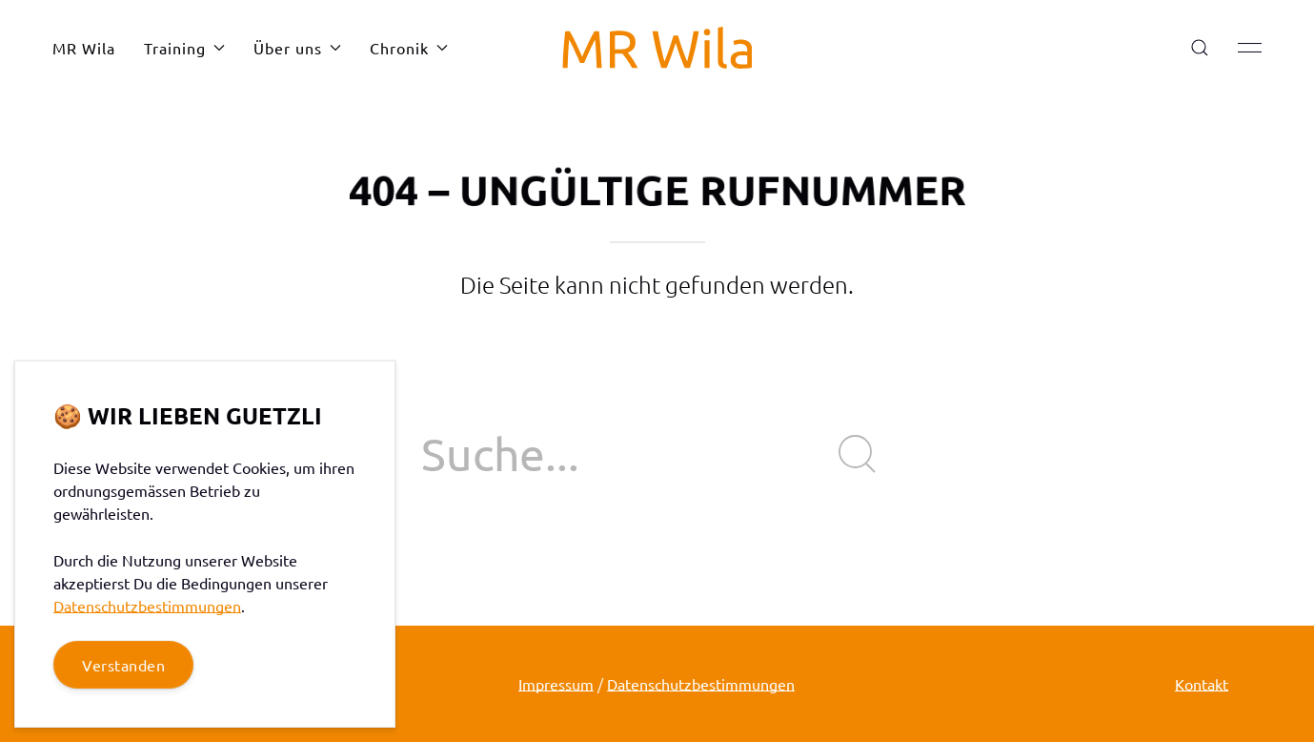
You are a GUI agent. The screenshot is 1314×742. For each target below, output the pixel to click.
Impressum (556, 683)
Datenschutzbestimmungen (701, 683)
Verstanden (123, 664)
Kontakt (1201, 683)
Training (184, 47)
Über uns (297, 47)
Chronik (409, 47)
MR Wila (83, 47)
